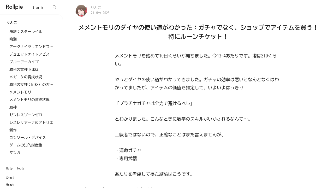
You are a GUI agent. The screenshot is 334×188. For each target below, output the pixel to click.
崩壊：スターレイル (25, 31)
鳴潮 (13, 39)
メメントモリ (20, 92)
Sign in (38, 7)
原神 (13, 107)
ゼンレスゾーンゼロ (25, 115)
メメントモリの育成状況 (29, 100)
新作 (13, 130)
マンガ (14, 153)
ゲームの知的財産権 (25, 145)
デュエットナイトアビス (29, 54)
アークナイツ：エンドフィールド (32, 47)
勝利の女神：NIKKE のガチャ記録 (32, 84)
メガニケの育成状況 (25, 77)
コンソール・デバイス (27, 137)
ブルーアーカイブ (24, 62)
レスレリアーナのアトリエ (31, 122)
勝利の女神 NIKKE (24, 69)
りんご (96, 7)
